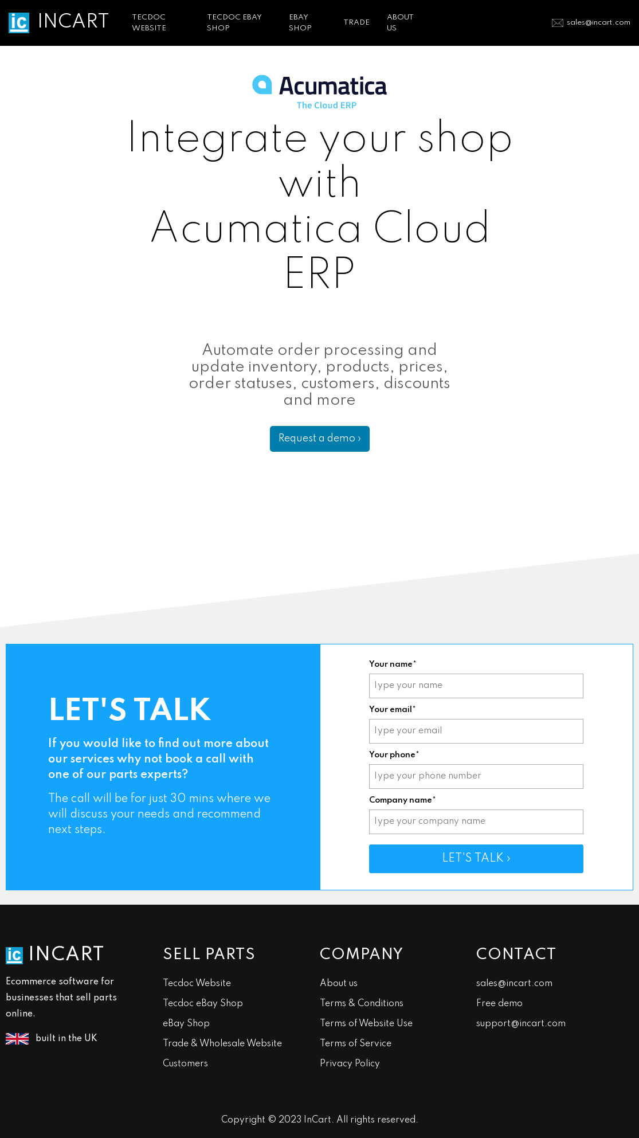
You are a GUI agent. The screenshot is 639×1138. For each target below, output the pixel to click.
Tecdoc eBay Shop (203, 1003)
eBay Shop (186, 1023)
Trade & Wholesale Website (222, 1044)
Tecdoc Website (197, 983)
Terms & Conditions (361, 1003)
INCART (73, 22)
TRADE (356, 22)
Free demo (499, 1003)
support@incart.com (521, 1023)
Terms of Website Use (366, 1023)
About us (339, 983)
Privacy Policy (350, 1064)
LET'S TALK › (476, 859)
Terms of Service (355, 1044)
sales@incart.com (598, 22)
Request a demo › (320, 438)
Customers (185, 1064)
